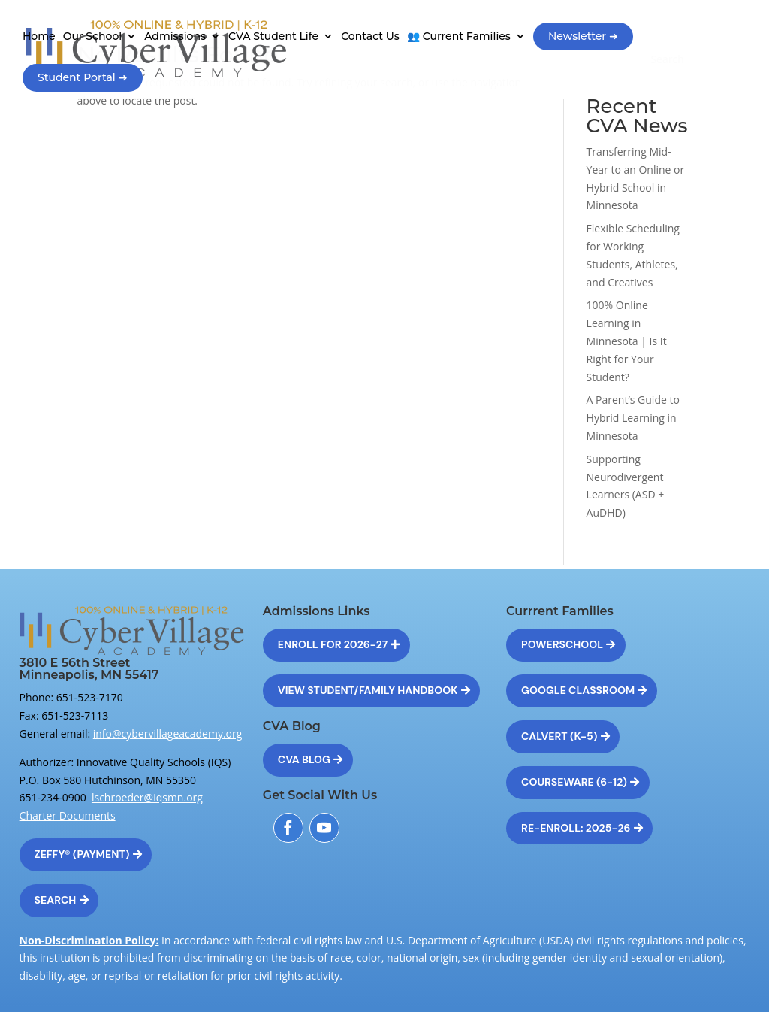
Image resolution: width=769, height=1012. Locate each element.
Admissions (175, 37)
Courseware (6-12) (574, 782)
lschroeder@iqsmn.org (147, 797)
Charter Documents (68, 815)
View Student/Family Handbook (368, 690)
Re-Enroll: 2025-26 (575, 828)
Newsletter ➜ (583, 36)
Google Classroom (578, 690)
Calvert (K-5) (559, 736)
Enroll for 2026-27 (333, 644)
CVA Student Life (273, 37)
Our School (92, 37)
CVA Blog (304, 759)
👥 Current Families (459, 37)
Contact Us (370, 37)
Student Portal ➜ (83, 77)
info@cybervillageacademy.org (168, 733)
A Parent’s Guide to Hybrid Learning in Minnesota (633, 417)
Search (56, 900)
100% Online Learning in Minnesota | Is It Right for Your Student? (627, 340)
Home (39, 37)
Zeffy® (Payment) (82, 854)
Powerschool (562, 644)
